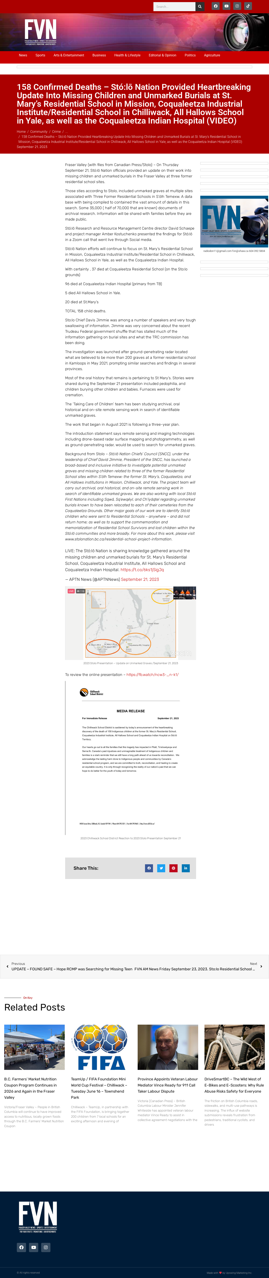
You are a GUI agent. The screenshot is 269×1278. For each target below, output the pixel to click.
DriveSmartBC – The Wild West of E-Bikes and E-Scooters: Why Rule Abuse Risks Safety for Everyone (234, 1085)
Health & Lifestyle (127, 55)
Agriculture (212, 55)
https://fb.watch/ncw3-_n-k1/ (153, 674)
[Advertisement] (149, 31)
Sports (40, 55)
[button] (149, 868)
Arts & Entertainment (69, 55)
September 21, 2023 (140, 579)
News (23, 55)
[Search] (199, 6)
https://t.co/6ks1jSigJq (142, 569)
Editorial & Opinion (162, 55)
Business (99, 55)
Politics (190, 55)
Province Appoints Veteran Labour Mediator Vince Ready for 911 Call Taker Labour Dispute (168, 1085)
